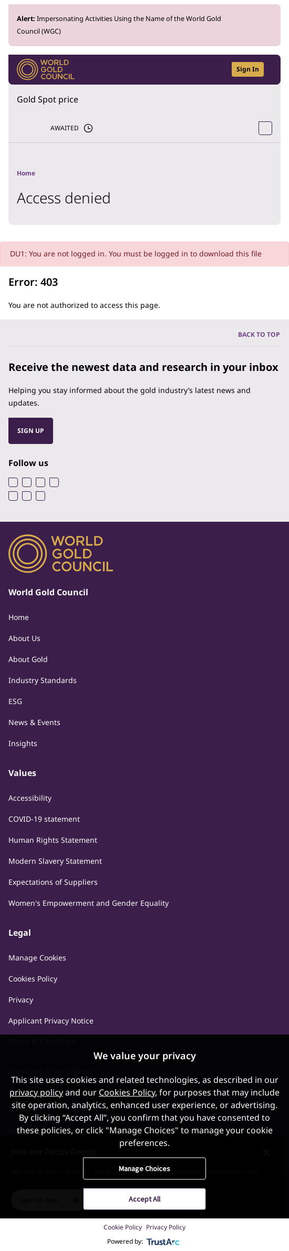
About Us (24, 638)
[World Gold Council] (46, 69)
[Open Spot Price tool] (265, 128)
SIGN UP (30, 430)
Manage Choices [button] (144, 1168)
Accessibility (29, 798)
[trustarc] (163, 1241)
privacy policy (36, 1092)
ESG (15, 701)
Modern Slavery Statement (55, 861)
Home (18, 617)
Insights (22, 743)
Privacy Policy (165, 1227)
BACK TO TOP (259, 334)
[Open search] (217, 69)
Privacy (20, 1000)
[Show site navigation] (268, 69)
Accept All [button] (144, 1199)
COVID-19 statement (44, 819)
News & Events (34, 722)
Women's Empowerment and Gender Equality (88, 903)
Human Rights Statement (52, 840)
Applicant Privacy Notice (51, 1021)
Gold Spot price (47, 99)
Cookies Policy (32, 979)
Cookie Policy (123, 1227)
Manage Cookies (37, 958)
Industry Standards (42, 680)
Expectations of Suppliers (53, 882)
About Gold (28, 659)
